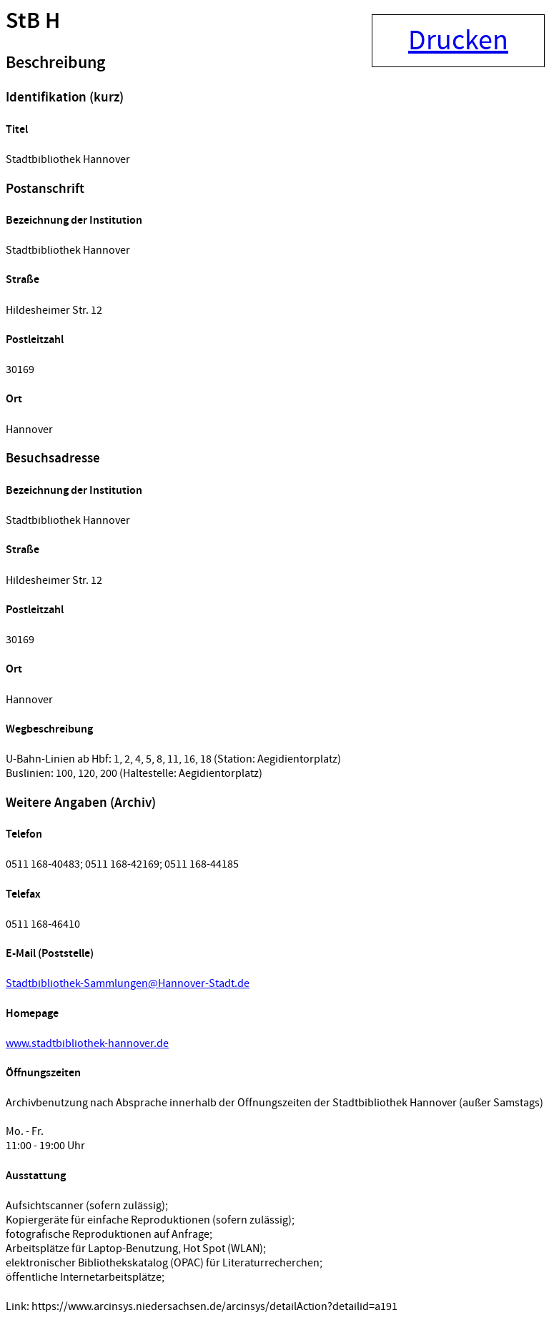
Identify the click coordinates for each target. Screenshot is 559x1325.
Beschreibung (55, 62)
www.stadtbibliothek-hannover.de (87, 1043)
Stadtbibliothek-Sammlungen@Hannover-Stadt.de (127, 983)
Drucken (458, 40)
